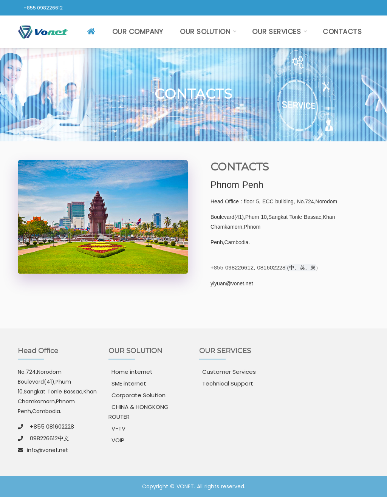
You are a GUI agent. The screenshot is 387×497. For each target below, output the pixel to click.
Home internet (132, 372)
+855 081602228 (52, 426)
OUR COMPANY (137, 31)
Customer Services (229, 372)
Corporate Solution (138, 395)
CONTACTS (342, 31)
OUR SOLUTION (205, 31)
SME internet (128, 383)
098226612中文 (49, 438)
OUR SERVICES (276, 31)
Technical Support (227, 383)
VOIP (117, 440)
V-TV (118, 428)
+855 (218, 267)
